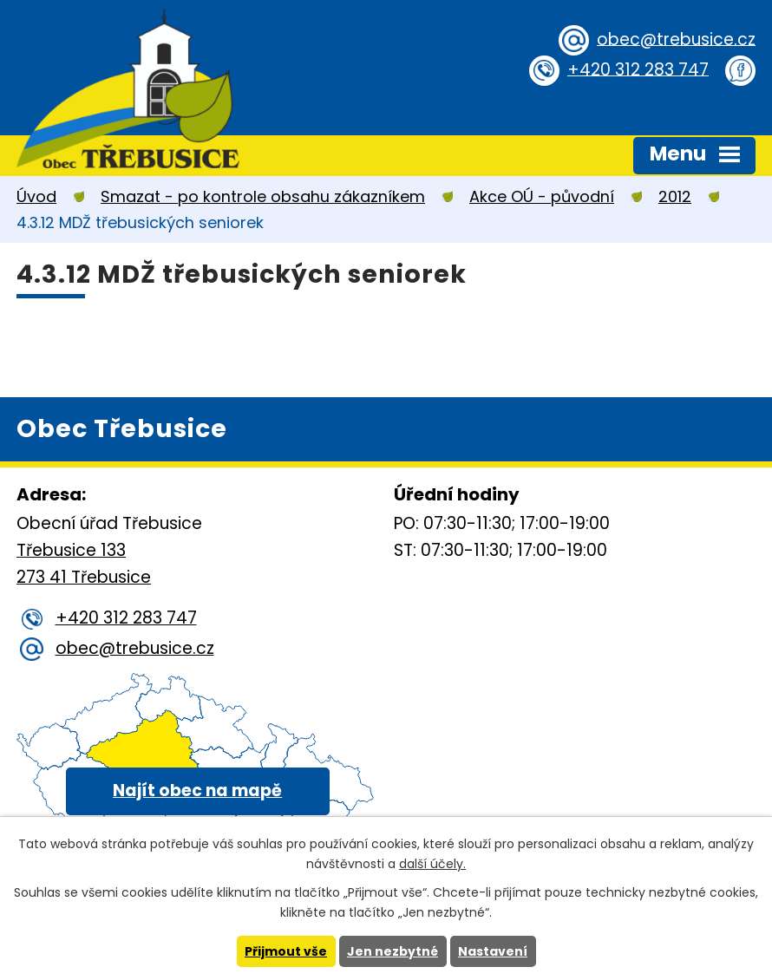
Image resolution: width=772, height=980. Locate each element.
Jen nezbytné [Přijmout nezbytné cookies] (392, 951)
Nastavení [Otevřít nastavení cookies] (492, 951)
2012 (674, 196)
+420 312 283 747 (638, 69)
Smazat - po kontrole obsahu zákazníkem (263, 196)
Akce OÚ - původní (541, 196)
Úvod (36, 196)
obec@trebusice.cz (676, 38)
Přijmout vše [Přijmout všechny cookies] (286, 951)
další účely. (432, 863)
